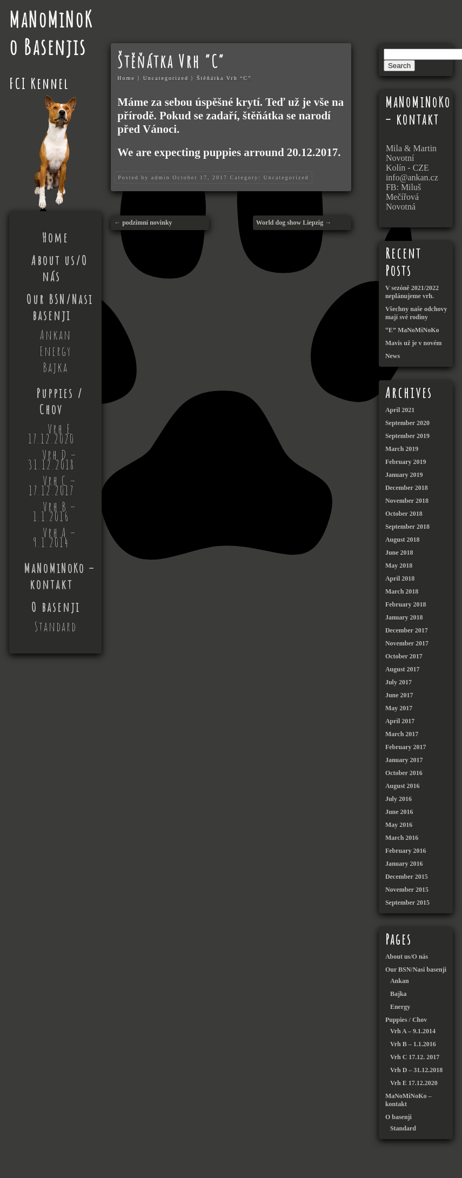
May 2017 (398, 708)
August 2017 (402, 669)
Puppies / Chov (59, 401)
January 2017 (404, 760)
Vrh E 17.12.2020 (51, 434)
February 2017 (405, 747)
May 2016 (398, 825)
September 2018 (407, 526)
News (392, 356)
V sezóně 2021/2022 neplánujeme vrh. (412, 292)
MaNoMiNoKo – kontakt (59, 576)
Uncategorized (166, 78)
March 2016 (401, 838)
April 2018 (399, 578)
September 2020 (407, 423)
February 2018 (405, 604)
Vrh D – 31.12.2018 (52, 460)
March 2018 (401, 591)
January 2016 (404, 863)
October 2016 (404, 773)
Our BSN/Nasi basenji (59, 307)
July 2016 (398, 799)
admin (160, 177)
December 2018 (406, 488)
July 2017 (398, 682)
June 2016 (399, 812)
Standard (56, 626)
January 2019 (404, 475)
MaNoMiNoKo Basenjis (51, 32)
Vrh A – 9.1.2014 (55, 537)
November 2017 (406, 643)
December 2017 (406, 630)
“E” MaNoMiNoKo (412, 330)
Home (55, 238)
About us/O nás (59, 268)
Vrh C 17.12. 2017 (414, 1057)
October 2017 (404, 656)
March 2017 (401, 734)
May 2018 (398, 565)
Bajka (55, 367)
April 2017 (399, 721)
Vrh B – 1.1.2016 (54, 511)
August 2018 (402, 539)
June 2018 (399, 552)
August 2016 (402, 786)
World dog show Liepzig (289, 222)
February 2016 (405, 850)
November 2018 (406, 500)
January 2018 (404, 617)
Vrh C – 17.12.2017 (53, 486)
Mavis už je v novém (413, 343)
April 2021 (399, 410)
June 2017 (399, 695)
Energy (55, 351)
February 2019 (405, 462)
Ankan (55, 335)
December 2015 (406, 876)
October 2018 (404, 513)
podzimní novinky (147, 222)
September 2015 (407, 902)
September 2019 (407, 436)
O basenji (55, 607)
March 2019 (401, 449)
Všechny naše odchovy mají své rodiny (416, 313)
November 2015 (406, 889)
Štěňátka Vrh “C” (224, 78)
